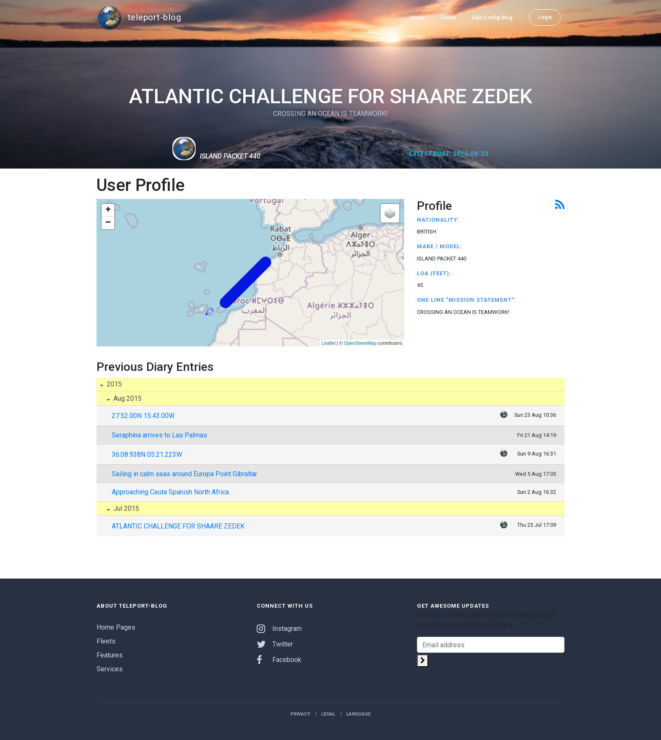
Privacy (300, 714)
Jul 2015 (125, 508)
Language (358, 714)
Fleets (448, 17)
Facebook (279, 660)
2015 (113, 384)
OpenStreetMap (360, 343)
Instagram (279, 628)
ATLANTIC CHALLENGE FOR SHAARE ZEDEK (178, 526)
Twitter (275, 644)
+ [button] (108, 210)
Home (417, 17)
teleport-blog (139, 17)
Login (545, 17)
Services (110, 669)
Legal (328, 714)
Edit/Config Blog (492, 17)
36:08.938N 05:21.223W (147, 454)
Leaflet (329, 343)
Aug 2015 (127, 398)
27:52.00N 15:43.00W (143, 416)
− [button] (108, 223)
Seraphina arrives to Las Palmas (159, 435)
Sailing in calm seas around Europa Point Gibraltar (184, 474)
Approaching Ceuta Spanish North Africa (170, 492)
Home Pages (116, 627)
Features (110, 655)
